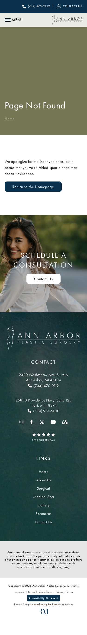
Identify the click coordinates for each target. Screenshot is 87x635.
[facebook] (31, 422)
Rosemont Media (62, 604)
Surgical (43, 488)
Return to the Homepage (33, 186)
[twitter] (41, 422)
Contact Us (43, 522)
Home (10, 118)
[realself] (65, 422)
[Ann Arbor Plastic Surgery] (67, 20)
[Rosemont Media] (43, 613)
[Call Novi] (43, 411)
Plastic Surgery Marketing (30, 604)
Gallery (43, 505)
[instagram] (21, 422)
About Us (43, 480)
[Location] (43, 377)
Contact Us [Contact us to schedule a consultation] (43, 278)
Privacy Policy (64, 591)
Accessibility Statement (43, 598)
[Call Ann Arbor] (43, 386)
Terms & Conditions (40, 591)
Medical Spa (43, 496)
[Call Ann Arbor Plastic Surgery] (36, 6)
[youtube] (53, 422)
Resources (44, 513)
